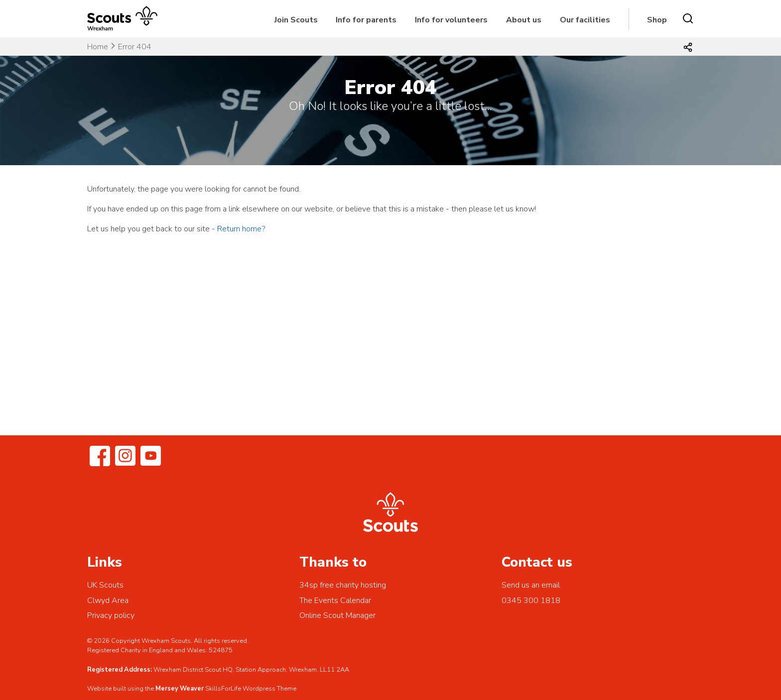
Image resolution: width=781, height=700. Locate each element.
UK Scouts (105, 585)
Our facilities (585, 19)
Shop (657, 19)
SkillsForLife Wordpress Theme (250, 688)
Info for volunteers (451, 19)
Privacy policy (110, 615)
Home (97, 46)
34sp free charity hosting (342, 585)
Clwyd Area (108, 600)
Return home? (241, 228)
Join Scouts (296, 19)
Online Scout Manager (337, 615)
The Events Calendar (335, 600)
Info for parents (366, 19)
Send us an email (531, 585)
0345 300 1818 (531, 600)
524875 (221, 650)
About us (523, 19)
